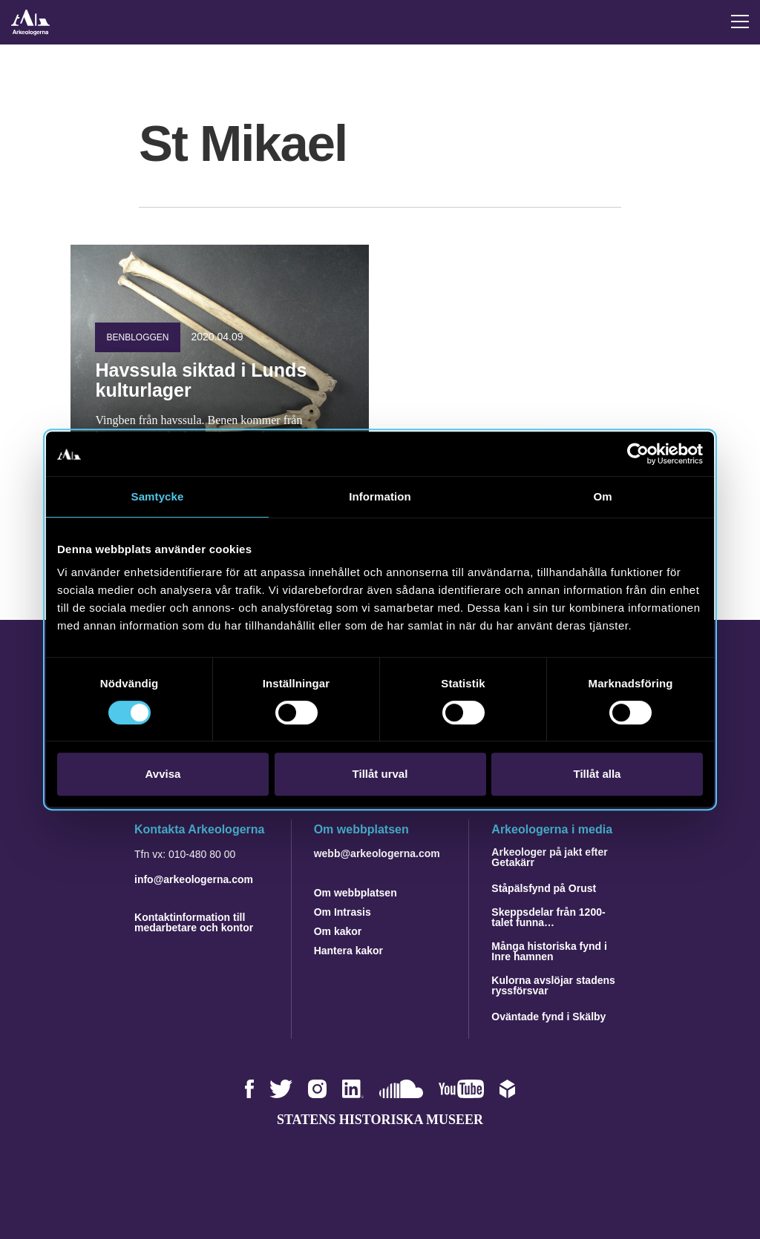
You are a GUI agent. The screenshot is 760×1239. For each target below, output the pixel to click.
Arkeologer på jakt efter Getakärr (549, 857)
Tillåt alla (597, 773)
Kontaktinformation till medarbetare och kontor (193, 922)
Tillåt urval (380, 773)
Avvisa (163, 773)
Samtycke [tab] (157, 496)
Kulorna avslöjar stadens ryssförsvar (553, 985)
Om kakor (338, 931)
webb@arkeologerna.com (377, 853)
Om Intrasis (342, 912)
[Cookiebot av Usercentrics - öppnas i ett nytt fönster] (638, 454)
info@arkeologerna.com (193, 879)
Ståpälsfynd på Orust (543, 888)
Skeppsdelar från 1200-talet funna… (548, 917)
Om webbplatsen (355, 893)
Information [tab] (380, 496)
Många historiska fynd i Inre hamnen (549, 951)
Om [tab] (602, 496)
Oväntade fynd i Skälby (548, 1016)
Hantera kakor (348, 950)
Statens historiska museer (380, 1119)
